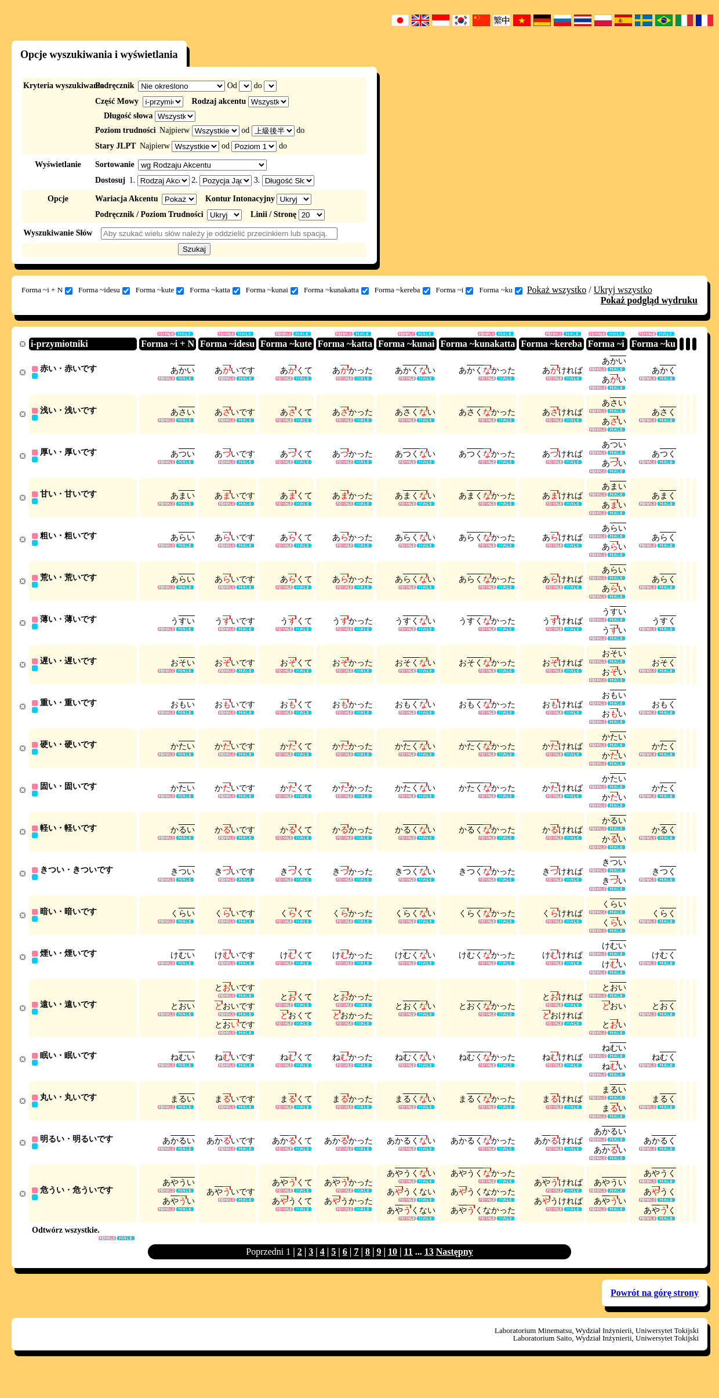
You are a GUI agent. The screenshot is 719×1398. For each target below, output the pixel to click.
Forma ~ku (500, 290)
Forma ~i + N (46, 290)
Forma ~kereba (402, 290)
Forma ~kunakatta (336, 290)
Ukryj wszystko (623, 290)
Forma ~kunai (272, 290)
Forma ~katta (215, 290)
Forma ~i (455, 290)
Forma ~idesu (104, 290)
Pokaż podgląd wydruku (649, 300)
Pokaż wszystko (557, 290)
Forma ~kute (160, 290)
